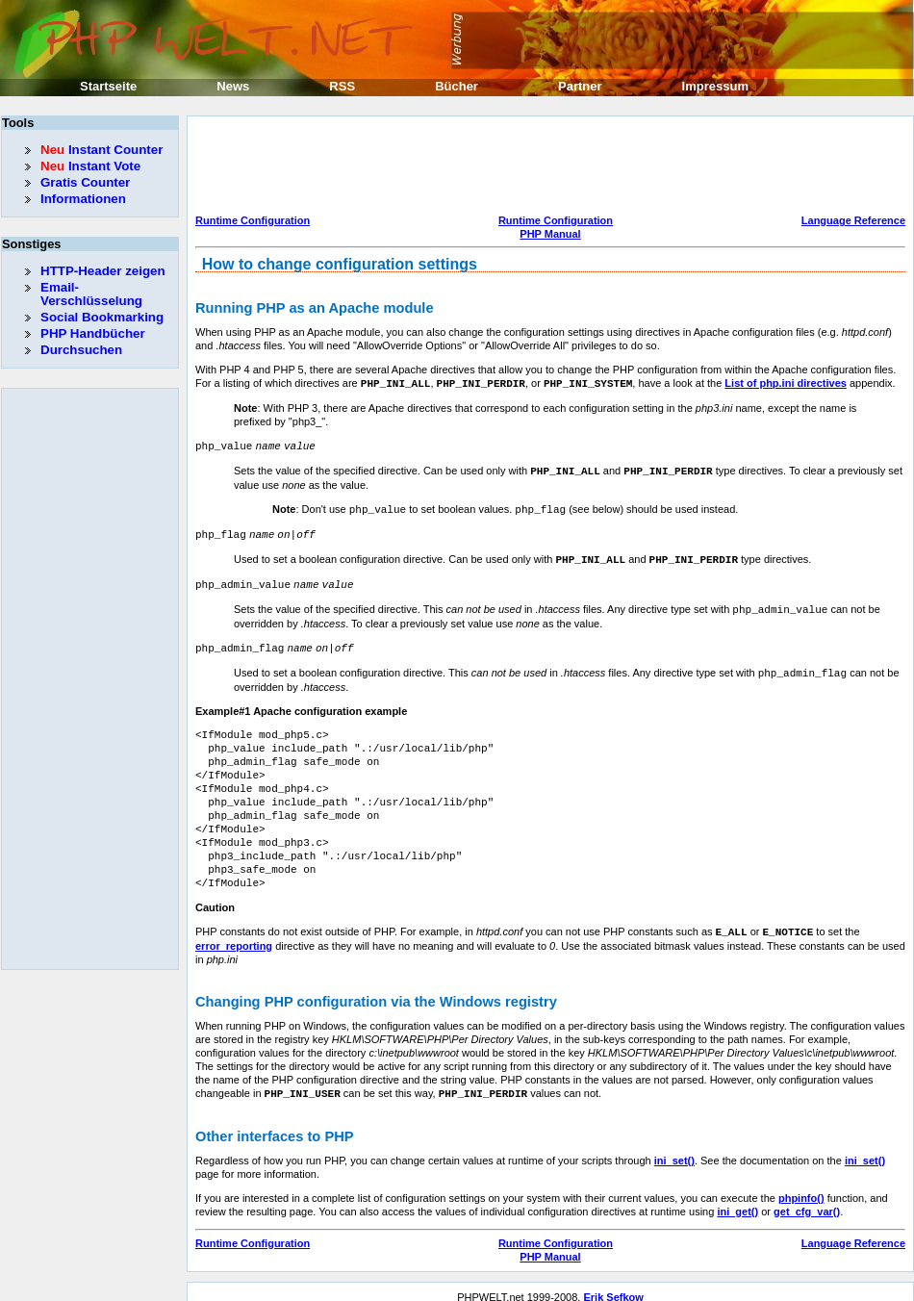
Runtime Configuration (252, 220)
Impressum (715, 86)
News (232, 86)
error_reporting (233, 935)
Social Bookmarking (102, 317)
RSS (342, 86)
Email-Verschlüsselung (91, 294)
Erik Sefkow (613, 1285)
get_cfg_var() (807, 1200)
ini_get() (737, 1200)
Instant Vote (90, 166)
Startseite (108, 86)
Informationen (83, 198)
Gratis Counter (85, 182)
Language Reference (853, 220)
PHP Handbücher (92, 333)
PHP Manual (550, 234)
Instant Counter (101, 149)
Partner (580, 86)
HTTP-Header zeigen (102, 271)
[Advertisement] (545, 167)
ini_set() (674, 1149)
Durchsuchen (81, 350)
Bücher (456, 86)
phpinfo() (801, 1186)
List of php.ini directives (785, 383)
